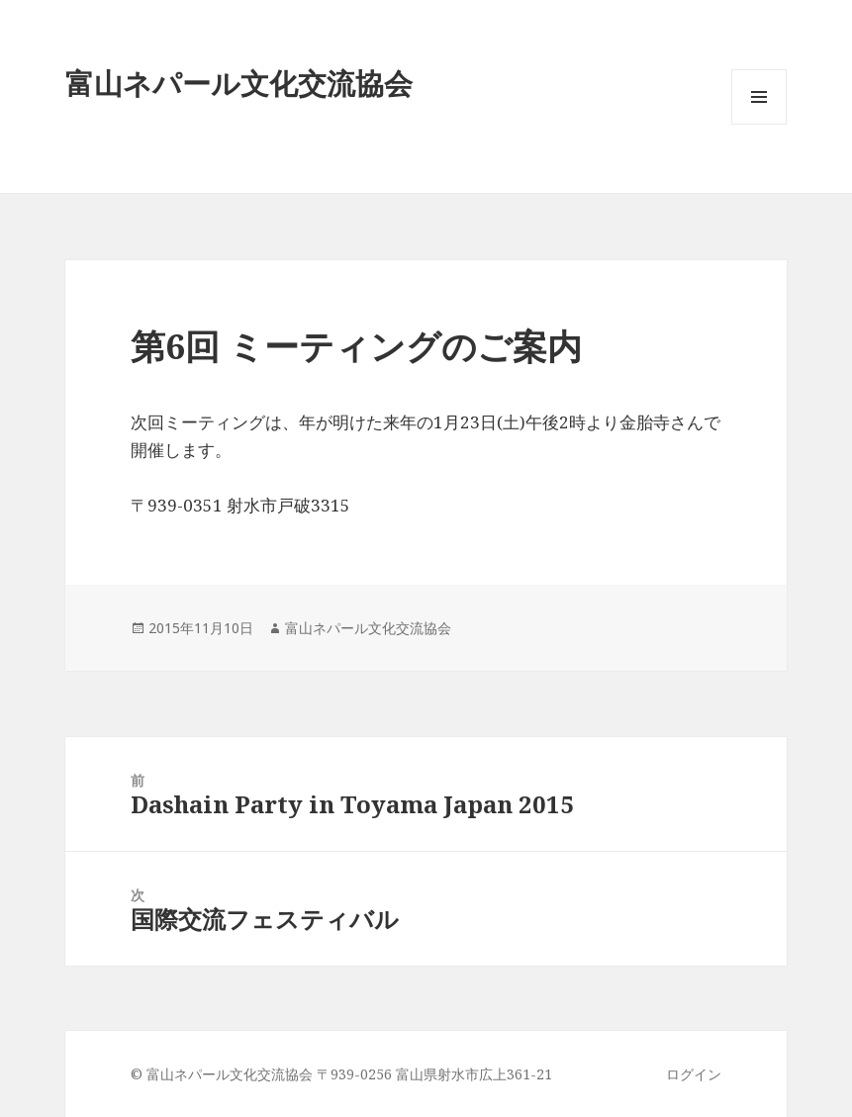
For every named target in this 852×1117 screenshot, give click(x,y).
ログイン (693, 1074)
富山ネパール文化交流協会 (368, 627)
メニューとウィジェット (759, 124)
